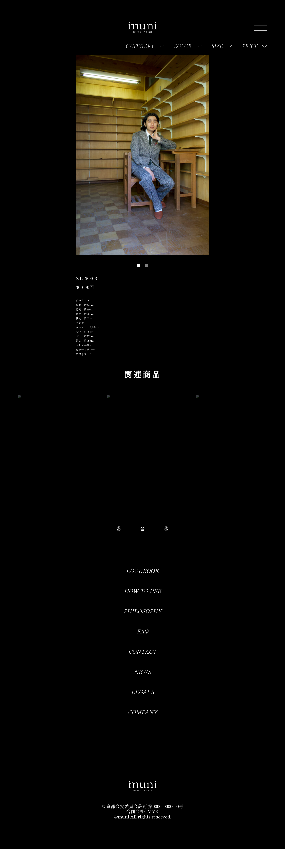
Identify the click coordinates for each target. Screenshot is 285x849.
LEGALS (142, 691)
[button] (138, 265)
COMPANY (142, 712)
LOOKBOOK (142, 570)
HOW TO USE (142, 591)
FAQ (142, 631)
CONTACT (142, 651)
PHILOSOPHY (142, 611)
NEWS (142, 671)
